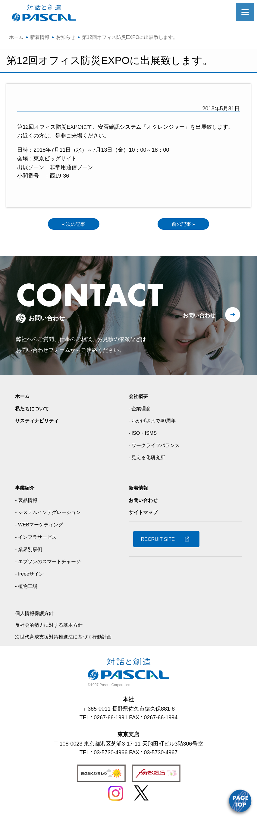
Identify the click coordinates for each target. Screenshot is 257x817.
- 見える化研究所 (149, 459)
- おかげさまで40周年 (155, 422)
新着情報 (139, 489)
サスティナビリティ (39, 422)
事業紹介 (26, 489)
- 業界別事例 (30, 550)
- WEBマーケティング (42, 526)
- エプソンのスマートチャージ (52, 563)
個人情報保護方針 (36, 615)
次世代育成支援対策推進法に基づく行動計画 (69, 638)
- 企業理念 (141, 410)
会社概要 (139, 398)
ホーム (23, 398)
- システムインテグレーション (52, 514)
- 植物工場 (27, 587)
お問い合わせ (199, 317)
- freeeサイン (31, 575)
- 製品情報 (27, 501)
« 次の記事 (74, 225)
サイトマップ (145, 514)
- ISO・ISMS (144, 434)
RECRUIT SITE (160, 540)
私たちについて (34, 410)
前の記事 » (183, 225)
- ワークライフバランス (157, 446)
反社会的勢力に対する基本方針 (53, 626)
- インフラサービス (38, 538)
